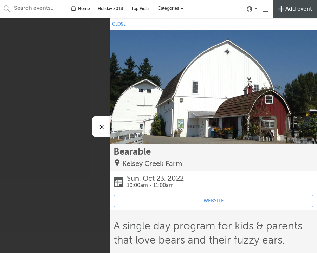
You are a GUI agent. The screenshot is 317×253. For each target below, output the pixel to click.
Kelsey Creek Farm (152, 164)
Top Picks (140, 8)
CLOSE (119, 24)
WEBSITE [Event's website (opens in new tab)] (213, 200)
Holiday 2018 (110, 8)
